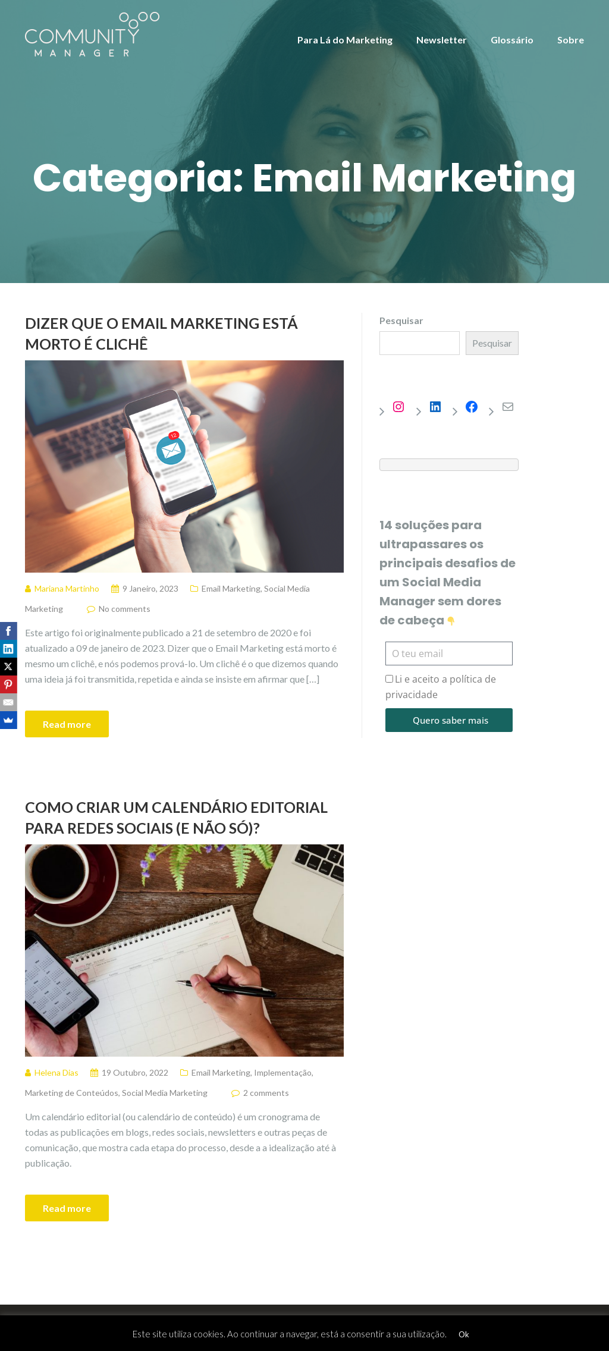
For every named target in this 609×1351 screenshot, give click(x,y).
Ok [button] (464, 1334)
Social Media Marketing (165, 1093)
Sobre (570, 39)
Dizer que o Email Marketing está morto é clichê (161, 333)
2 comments (266, 1093)
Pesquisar (401, 320)
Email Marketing (231, 588)
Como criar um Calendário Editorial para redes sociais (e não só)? (176, 817)
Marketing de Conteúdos (71, 1093)
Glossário (512, 39)
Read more (67, 724)
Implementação (283, 1072)
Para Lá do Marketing (345, 39)
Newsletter (441, 39)
